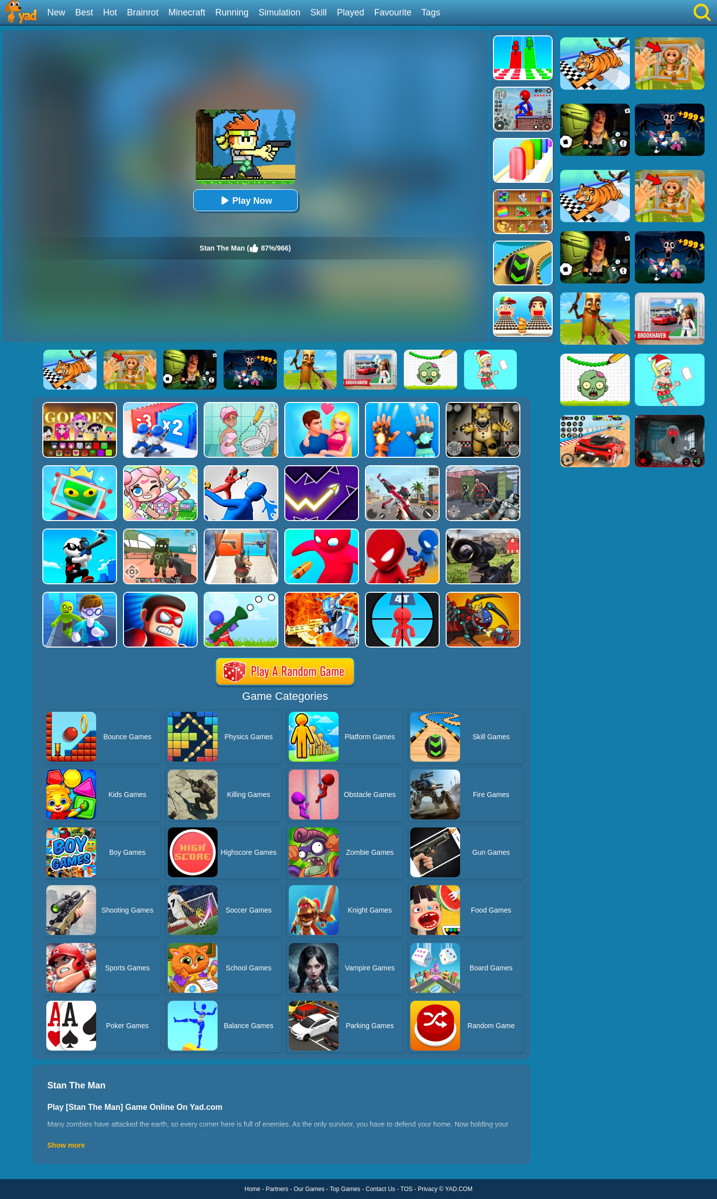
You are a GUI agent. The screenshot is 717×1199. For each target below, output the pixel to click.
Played (350, 12)
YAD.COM (459, 1189)
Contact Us (380, 1189)
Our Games (309, 1189)
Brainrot (142, 12)
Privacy (427, 1189)
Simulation (279, 12)
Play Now (245, 200)
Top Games (345, 1189)
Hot (110, 12)
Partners (277, 1189)
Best (84, 12)
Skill (318, 12)
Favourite (392, 12)
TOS (406, 1189)
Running (231, 12)
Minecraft (186, 12)
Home (252, 1189)
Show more (66, 1145)
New (56, 12)
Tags (430, 12)
